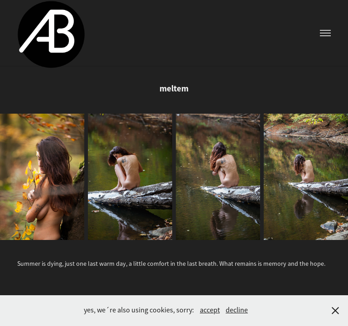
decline (237, 310)
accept (210, 310)
